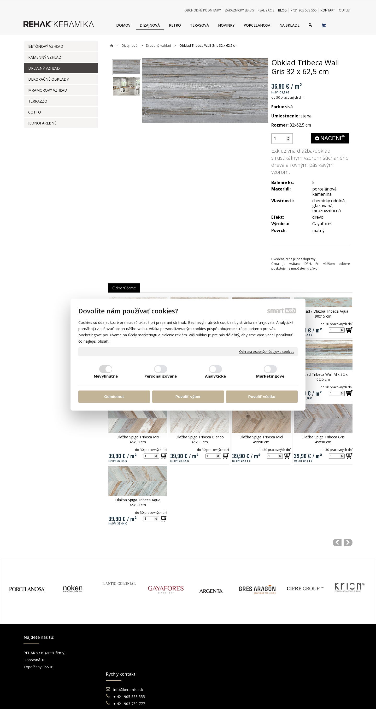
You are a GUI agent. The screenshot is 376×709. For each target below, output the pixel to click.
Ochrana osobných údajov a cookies (266, 352)
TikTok (286, 680)
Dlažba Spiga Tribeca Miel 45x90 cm (261, 439)
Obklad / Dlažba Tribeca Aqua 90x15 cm (323, 314)
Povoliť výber (188, 397)
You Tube (288, 666)
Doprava (204, 659)
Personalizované (160, 376)
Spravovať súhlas (268, 698)
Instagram (288, 659)
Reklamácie (207, 666)
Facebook (288, 652)
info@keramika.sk (129, 652)
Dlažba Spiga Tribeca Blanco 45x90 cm (200, 439)
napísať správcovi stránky (173, 698)
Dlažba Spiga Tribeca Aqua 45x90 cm (138, 502)
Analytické (215, 376)
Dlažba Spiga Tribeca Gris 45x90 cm (324, 439)
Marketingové (270, 376)
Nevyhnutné (106, 376)
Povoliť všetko (261, 397)
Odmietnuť (114, 397)
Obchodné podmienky (215, 652)
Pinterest (287, 673)
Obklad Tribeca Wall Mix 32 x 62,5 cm (324, 377)
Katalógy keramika (212, 673)
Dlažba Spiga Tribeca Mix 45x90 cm (138, 439)
